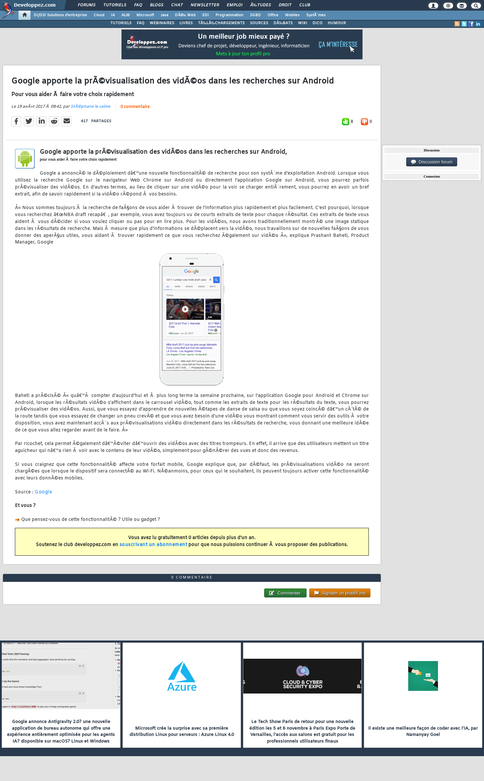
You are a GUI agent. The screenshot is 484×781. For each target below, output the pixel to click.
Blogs (156, 5)
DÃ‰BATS (283, 23)
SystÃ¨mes (316, 15)
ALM (125, 15)
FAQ (138, 5)
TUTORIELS (120, 23)
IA (113, 15)
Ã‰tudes (260, 5)
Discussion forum (432, 162)
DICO (317, 23)
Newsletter (204, 5)
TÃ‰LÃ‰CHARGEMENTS (221, 23)
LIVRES (186, 23)
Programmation (229, 15)
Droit (285, 5)
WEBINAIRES (162, 23)
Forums (86, 5)
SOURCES (259, 23)
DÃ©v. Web (185, 15)
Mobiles (292, 15)
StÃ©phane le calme (90, 106)
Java (164, 15)
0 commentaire (135, 107)
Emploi (234, 5)
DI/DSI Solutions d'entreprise (60, 15)
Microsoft (145, 15)
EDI (205, 15)
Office (272, 15)
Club (305, 5)
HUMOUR (337, 23)
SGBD (255, 15)
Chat (176, 5)
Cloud (99, 15)
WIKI (302, 23)
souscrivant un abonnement (153, 545)
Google (43, 492)
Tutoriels (115, 5)
